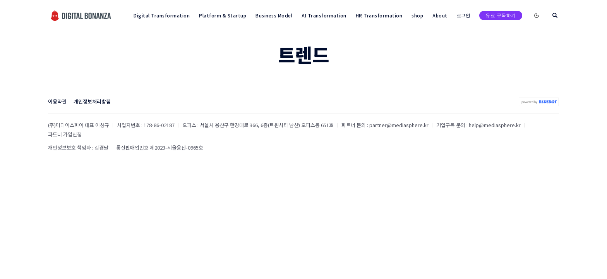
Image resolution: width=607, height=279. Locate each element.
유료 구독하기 (500, 15)
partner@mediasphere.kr (399, 125)
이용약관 (57, 101)
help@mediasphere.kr (495, 125)
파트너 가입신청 (65, 134)
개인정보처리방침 (92, 101)
